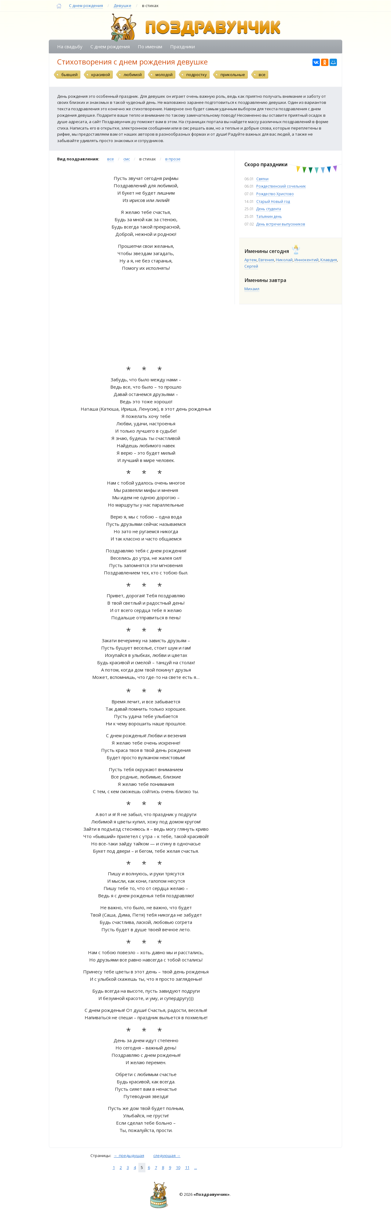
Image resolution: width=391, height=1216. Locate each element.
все (262, 74)
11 (187, 1167)
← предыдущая (129, 1155)
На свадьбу (69, 46)
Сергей (251, 266)
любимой (133, 74)
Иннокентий (306, 259)
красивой (100, 74)
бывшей (69, 74)
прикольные (233, 74)
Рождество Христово (275, 193)
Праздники (182, 46)
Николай (284, 259)
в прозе (173, 159)
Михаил (251, 288)
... (195, 1167)
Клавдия (328, 259)
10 (178, 1167)
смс (126, 159)
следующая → (167, 1155)
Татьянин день (269, 216)
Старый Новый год (273, 201)
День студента (268, 208)
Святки (262, 178)
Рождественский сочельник (281, 186)
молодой (164, 74)
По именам (150, 46)
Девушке (122, 5)
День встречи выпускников (280, 224)
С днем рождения (86, 5)
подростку (196, 74)
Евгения (266, 259)
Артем (250, 259)
